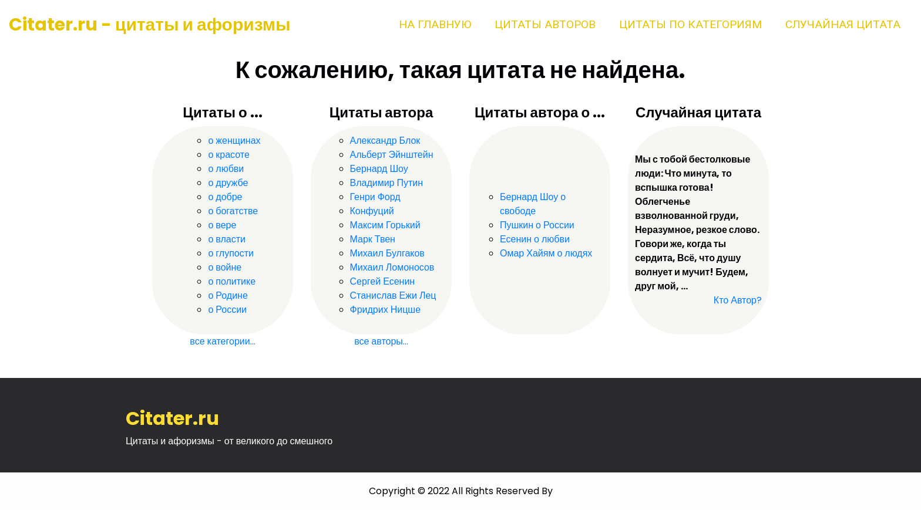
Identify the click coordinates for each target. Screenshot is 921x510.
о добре (225, 197)
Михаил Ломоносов (392, 267)
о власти (227, 239)
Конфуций (372, 211)
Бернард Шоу (379, 168)
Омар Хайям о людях (546, 253)
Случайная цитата (842, 24)
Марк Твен (372, 239)
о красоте (228, 154)
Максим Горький (385, 225)
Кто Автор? (738, 300)
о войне (224, 267)
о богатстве (233, 211)
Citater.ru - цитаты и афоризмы (150, 24)
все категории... (222, 341)
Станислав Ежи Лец (393, 295)
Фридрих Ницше (385, 309)
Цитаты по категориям (690, 24)
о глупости (231, 253)
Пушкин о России (537, 225)
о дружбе (228, 183)
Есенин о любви (535, 239)
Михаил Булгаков (387, 253)
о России (227, 309)
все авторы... (381, 341)
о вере (222, 225)
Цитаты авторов (545, 24)
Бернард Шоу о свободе (533, 204)
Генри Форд (375, 197)
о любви (226, 168)
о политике (232, 281)
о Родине (227, 295)
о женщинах (234, 140)
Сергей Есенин (382, 281)
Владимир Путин (386, 183)
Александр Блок (385, 140)
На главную (435, 24)
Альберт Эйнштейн (391, 154)
